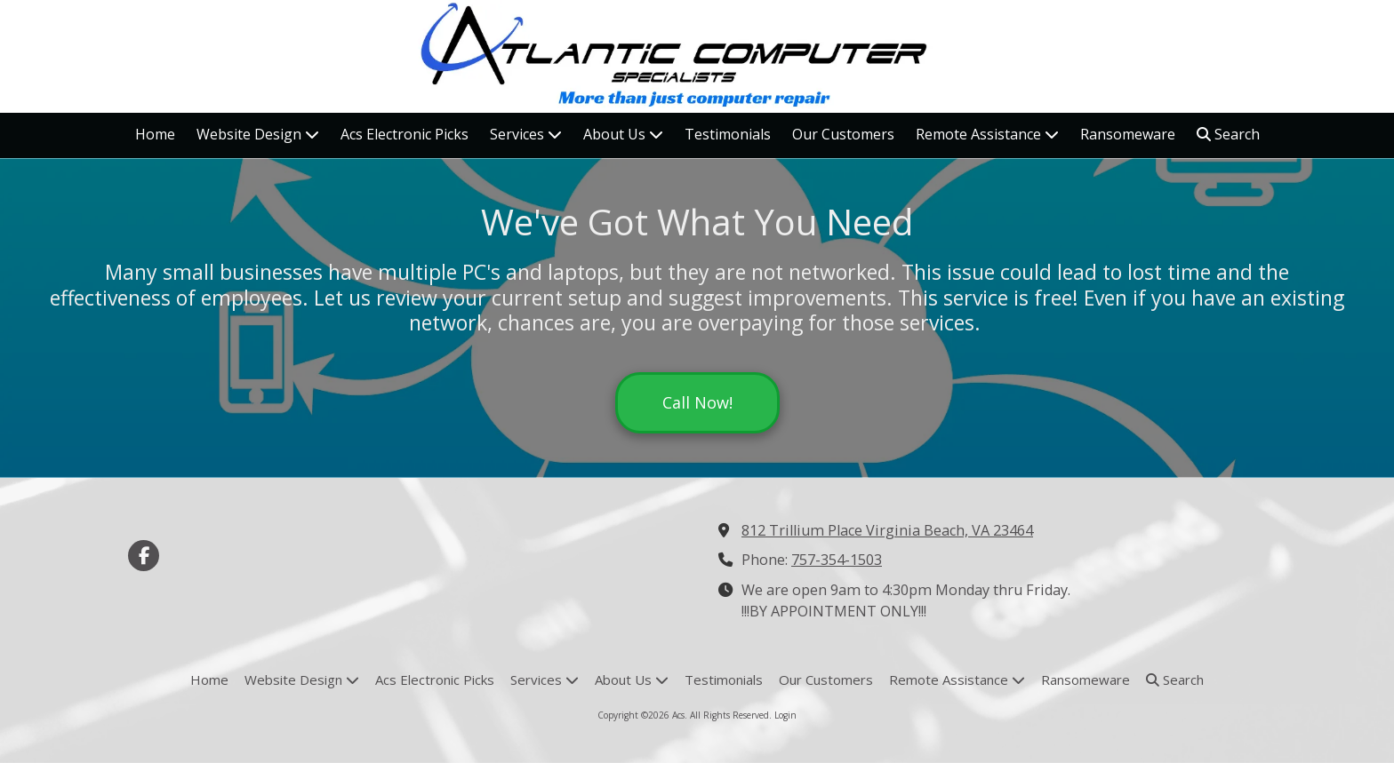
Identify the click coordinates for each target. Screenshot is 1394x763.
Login (785, 715)
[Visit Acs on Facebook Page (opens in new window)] (143, 555)
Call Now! (697, 402)
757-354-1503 (836, 559)
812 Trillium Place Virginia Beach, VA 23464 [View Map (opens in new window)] (887, 530)
